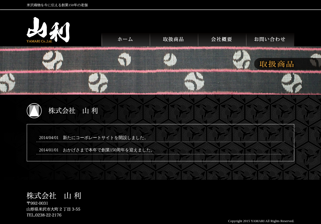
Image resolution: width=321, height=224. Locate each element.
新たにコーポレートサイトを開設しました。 (105, 137)
